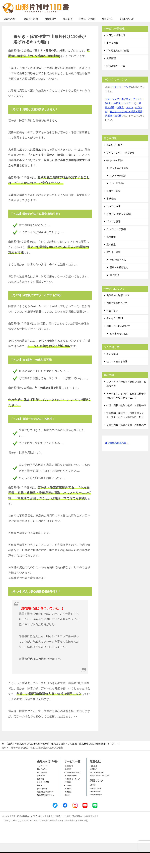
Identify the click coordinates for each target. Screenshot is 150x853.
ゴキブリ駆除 (113, 231)
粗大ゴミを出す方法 (116, 371)
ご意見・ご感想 (87, 28)
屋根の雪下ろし (118, 269)
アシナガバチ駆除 (119, 177)
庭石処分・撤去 (114, 154)
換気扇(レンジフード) (125, 113)
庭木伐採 (111, 246)
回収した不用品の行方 (118, 335)
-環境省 (92, 795)
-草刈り (67, 805)
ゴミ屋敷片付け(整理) (117, 60)
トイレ (129, 117)
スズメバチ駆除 (118, 185)
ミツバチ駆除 (117, 193)
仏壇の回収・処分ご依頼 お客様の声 (126, 415)
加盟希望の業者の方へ (116, 453)
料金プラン (107, 28)
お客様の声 (50, 28)
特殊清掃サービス (115, 75)
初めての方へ (10, 28)
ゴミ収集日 (112, 363)
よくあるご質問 (114, 328)
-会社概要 (93, 776)
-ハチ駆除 (68, 795)
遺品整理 (111, 68)
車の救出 (114, 285)
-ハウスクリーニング (72, 789)
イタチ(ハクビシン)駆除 (118, 223)
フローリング (112, 108)
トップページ (42, 776)
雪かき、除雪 (113, 262)
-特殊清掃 (68, 792)
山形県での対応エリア (118, 305)
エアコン (126, 108)
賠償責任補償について (45, 801)
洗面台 (120, 117)
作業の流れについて (116, 312)
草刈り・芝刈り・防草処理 (120, 162)
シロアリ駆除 (113, 200)
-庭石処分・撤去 (70, 785)
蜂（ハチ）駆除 (114, 170)
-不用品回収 (68, 776)
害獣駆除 (111, 208)
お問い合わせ (127, 28)
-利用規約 (93, 779)
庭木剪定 (111, 254)
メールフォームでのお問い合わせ (117, 19)
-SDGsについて (95, 798)
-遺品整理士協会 (96, 804)
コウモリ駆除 (113, 216)
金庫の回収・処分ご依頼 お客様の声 (126, 434)
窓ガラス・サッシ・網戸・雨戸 (126, 121)
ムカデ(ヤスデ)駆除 (116, 239)
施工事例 (67, 28)
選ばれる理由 (31, 28)
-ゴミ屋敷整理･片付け (72, 782)
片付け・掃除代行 (115, 45)
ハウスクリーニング (120, 97)
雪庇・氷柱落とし (119, 277)
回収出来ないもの (119, 343)
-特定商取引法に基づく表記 (100, 785)
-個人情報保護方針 (97, 782)
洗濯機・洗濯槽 (113, 125)
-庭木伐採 (68, 798)
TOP (60, 753)
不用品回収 (112, 52)
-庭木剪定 (68, 801)
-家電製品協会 (95, 801)
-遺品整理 (68, 779)
